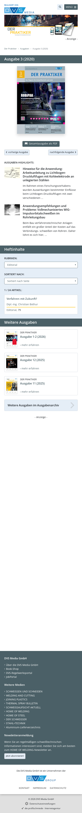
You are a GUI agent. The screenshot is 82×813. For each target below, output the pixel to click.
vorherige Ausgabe (17, 152)
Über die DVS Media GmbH (22, 665)
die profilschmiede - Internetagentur (42, 808)
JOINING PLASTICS (16, 699)
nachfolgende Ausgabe (63, 152)
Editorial (12, 310)
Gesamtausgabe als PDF (41, 143)
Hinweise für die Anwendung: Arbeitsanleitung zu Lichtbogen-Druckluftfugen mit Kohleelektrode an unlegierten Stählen (48, 174)
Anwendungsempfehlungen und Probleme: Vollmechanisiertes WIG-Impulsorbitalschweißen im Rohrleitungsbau (46, 211)
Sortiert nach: (14, 274)
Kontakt (24, 788)
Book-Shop (12, 669)
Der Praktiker (10, 48)
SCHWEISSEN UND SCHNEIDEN (24, 691)
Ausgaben (24, 48)
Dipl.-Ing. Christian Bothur (22, 304)
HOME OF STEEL (15, 715)
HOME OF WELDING (17, 711)
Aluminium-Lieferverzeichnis (23, 727)
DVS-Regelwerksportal (19, 673)
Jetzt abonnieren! (15, 755)
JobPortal (11, 677)
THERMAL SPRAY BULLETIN (22, 703)
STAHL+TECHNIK (15, 723)
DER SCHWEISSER (16, 719)
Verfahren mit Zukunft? (22, 298)
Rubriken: (10, 258)
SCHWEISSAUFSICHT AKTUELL (23, 707)
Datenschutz (58, 788)
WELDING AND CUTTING (20, 695)
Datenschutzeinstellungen (42, 803)
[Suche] (60, 7)
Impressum (39, 788)
